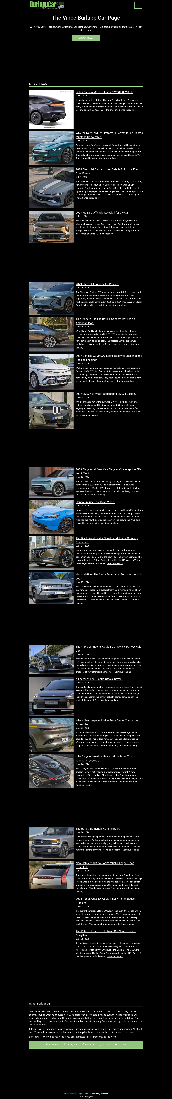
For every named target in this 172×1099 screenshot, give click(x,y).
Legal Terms (83, 1094)
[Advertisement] (86, 62)
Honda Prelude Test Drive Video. (95, 502)
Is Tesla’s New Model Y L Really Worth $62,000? (104, 92)
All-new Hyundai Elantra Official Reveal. (99, 679)
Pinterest (88, 1044)
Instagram (70, 1044)
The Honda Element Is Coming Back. (98, 828)
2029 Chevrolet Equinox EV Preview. (97, 284)
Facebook (52, 1044)
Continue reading (127, 110)
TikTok (104, 1044)
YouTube (121, 1044)
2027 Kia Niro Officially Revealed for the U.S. (102, 212)
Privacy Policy (94, 1094)
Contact (73, 1094)
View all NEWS (86, 37)
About (66, 1094)
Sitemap (104, 1094)
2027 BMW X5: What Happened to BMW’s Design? (106, 393)
